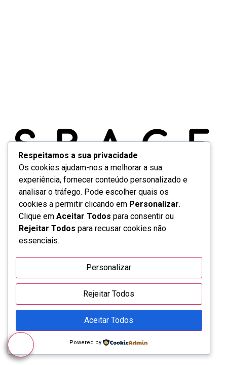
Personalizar (108, 267)
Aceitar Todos (108, 320)
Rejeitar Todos (108, 294)
